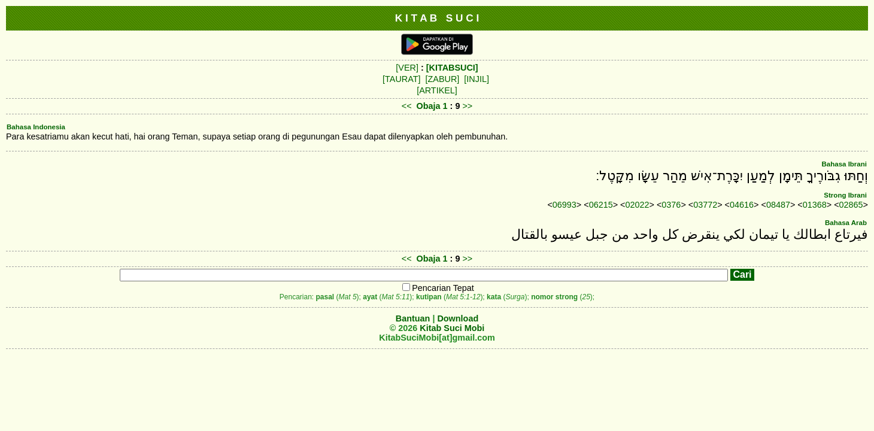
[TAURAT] (401, 79)
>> (467, 106)
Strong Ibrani (845, 195)
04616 (742, 205)
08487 (778, 205)
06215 (601, 205)
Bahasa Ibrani (844, 164)
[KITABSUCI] (452, 67)
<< (407, 106)
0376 (671, 205)
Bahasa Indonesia (36, 126)
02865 (851, 205)
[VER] (407, 67)
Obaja (429, 106)
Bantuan (413, 318)
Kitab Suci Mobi (452, 328)
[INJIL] (476, 79)
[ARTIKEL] (437, 90)
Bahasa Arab (846, 222)
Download (457, 318)
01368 (815, 205)
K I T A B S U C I (437, 18)
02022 (638, 205)
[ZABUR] (443, 79)
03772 (705, 205)
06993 (564, 205)
